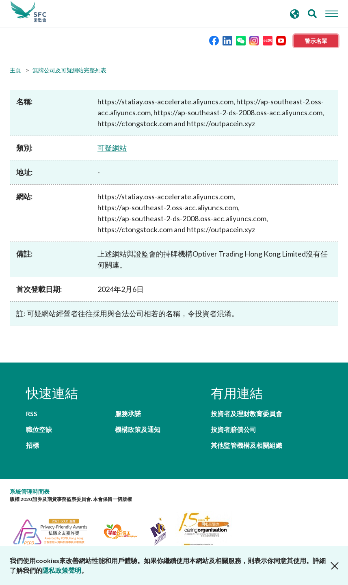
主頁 (15, 70)
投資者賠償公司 (233, 429)
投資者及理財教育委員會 (246, 413)
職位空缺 (39, 429)
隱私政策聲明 (61, 570)
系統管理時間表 (30, 491)
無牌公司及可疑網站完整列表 (69, 70)
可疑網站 (112, 147)
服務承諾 (128, 413)
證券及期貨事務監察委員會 (28, 12)
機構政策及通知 (137, 429)
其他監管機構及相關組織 (246, 445)
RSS (31, 413)
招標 (32, 445)
